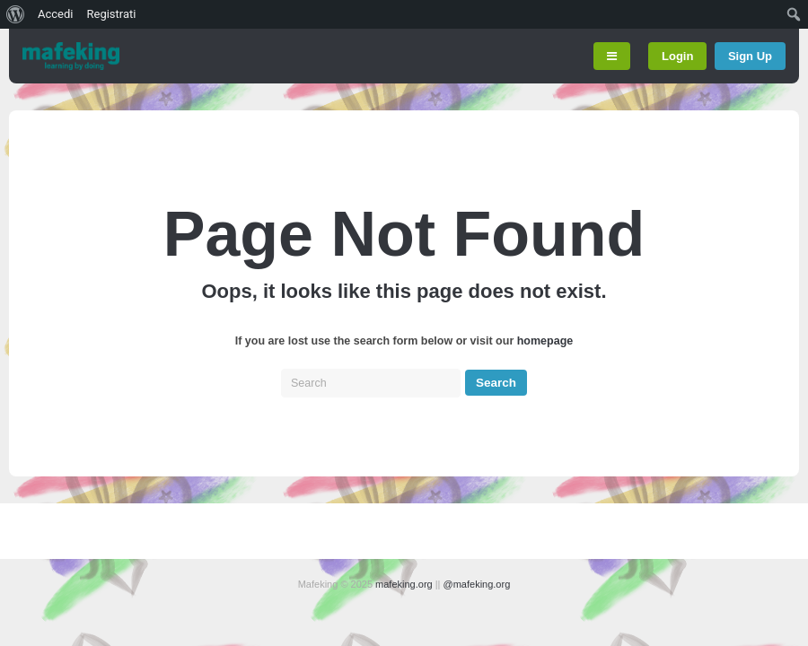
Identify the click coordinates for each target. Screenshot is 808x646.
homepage (545, 341)
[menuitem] (15, 14)
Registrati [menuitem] (111, 14)
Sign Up (750, 56)
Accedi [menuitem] (55, 14)
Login (677, 56)
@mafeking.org (477, 584)
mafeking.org (404, 584)
